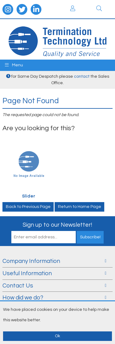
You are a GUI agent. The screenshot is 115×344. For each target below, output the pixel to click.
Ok (57, 336)
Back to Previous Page (28, 207)
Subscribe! (90, 237)
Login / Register (72, 8)
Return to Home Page (79, 207)
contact (82, 76)
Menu (14, 65)
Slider (28, 196)
